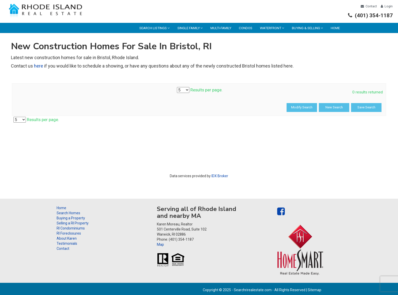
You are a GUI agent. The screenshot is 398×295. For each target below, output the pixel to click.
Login (387, 6)
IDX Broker (219, 176)
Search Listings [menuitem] (154, 28)
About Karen (67, 238)
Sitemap (314, 290)
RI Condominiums (71, 228)
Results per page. (200, 90)
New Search (334, 107)
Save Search (366, 107)
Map (160, 244)
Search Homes (68, 213)
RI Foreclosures (69, 233)
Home (335, 28)
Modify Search (301, 107)
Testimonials (67, 243)
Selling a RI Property (73, 223)
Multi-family (220, 28)
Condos (245, 28)
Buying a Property (71, 218)
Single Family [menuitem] (190, 28)
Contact (369, 6)
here (38, 66)
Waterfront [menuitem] (272, 28)
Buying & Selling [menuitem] (307, 28)
